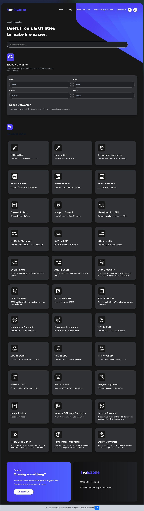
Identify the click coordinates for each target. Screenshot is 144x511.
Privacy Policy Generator (103, 10)
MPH (11, 79)
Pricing (69, 10)
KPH (75, 79)
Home (61, 10)
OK (97, 508)
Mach (75, 90)
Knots (12, 90)
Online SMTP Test (83, 10)
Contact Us (121, 10)
